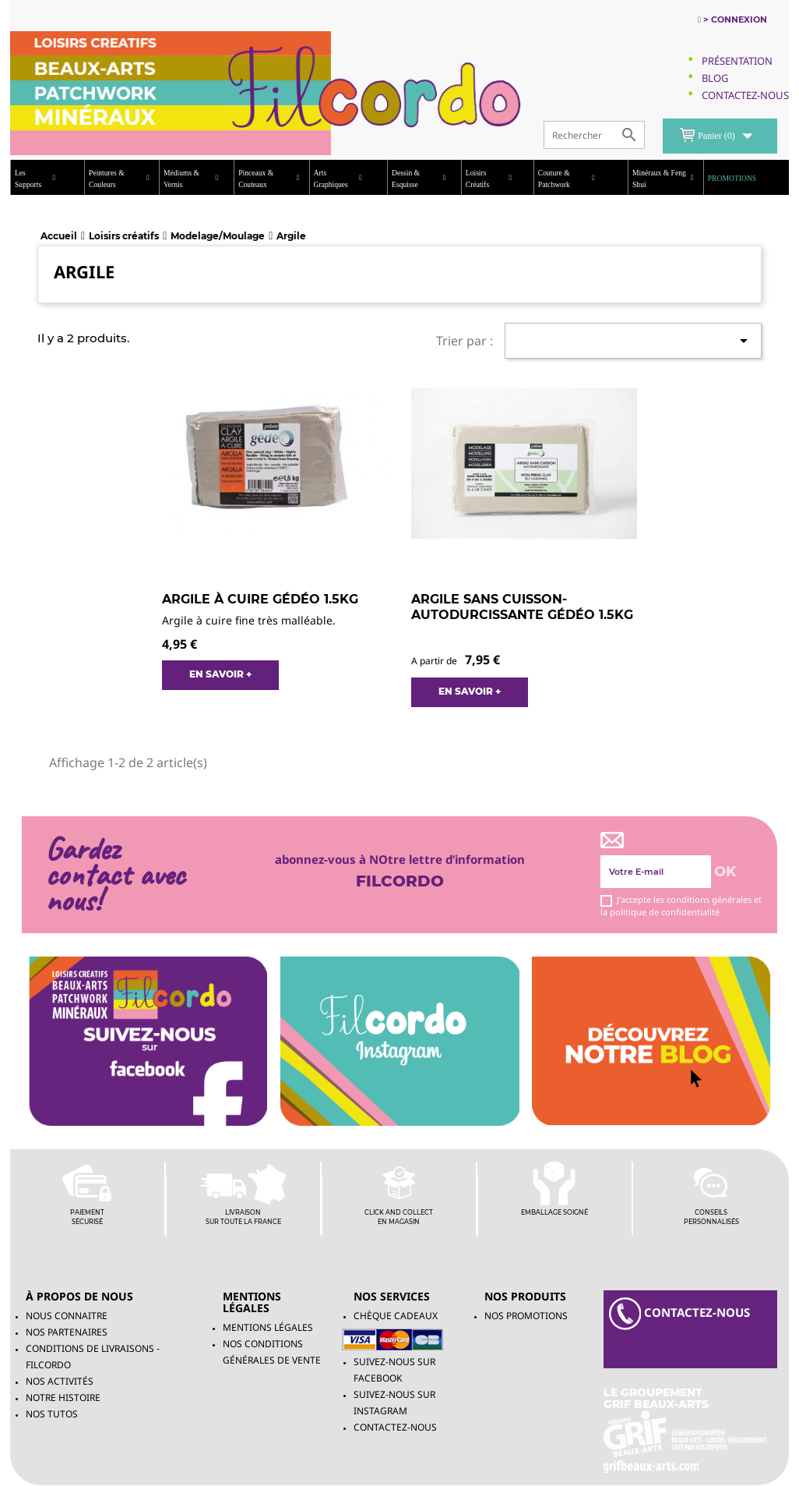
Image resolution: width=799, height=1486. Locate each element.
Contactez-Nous (745, 95)
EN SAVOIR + (220, 674)
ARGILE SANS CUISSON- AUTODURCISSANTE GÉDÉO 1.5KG (522, 607)
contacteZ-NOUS (679, 1313)
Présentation (737, 61)
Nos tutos (52, 1414)
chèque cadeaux (396, 1315)
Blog (715, 78)
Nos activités (59, 1381)
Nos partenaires (66, 1332)
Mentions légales (268, 1327)
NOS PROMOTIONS (526, 1315)
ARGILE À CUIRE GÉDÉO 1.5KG (260, 599)
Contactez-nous (395, 1427)
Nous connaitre (66, 1315)
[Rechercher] (594, 135)
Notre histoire (63, 1397)
